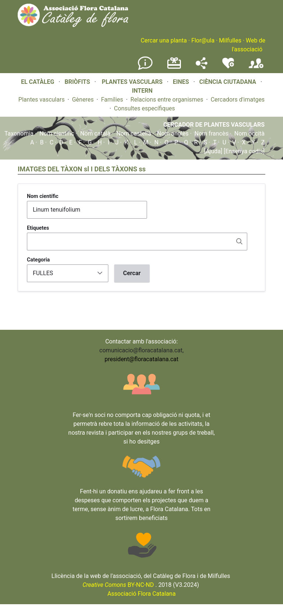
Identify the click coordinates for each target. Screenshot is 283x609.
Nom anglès (173, 133)
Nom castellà (133, 133)
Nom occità (249, 133)
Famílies (112, 99)
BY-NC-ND (118, 584)
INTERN (142, 90)
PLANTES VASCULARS (132, 81)
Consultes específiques (144, 108)
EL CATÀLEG (37, 81)
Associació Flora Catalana (141, 593)
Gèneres (83, 99)
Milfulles (230, 40)
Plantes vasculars (41, 99)
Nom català (95, 133)
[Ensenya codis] (243, 151)
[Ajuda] (213, 151)
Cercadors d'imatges (238, 99)
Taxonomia (19, 133)
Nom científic (56, 133)
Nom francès (211, 133)
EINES (181, 81)
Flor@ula (202, 40)
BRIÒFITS (77, 81)
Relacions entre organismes (166, 99)
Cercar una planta (164, 40)
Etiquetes (38, 228)
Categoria (38, 260)
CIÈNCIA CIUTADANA (227, 81)
